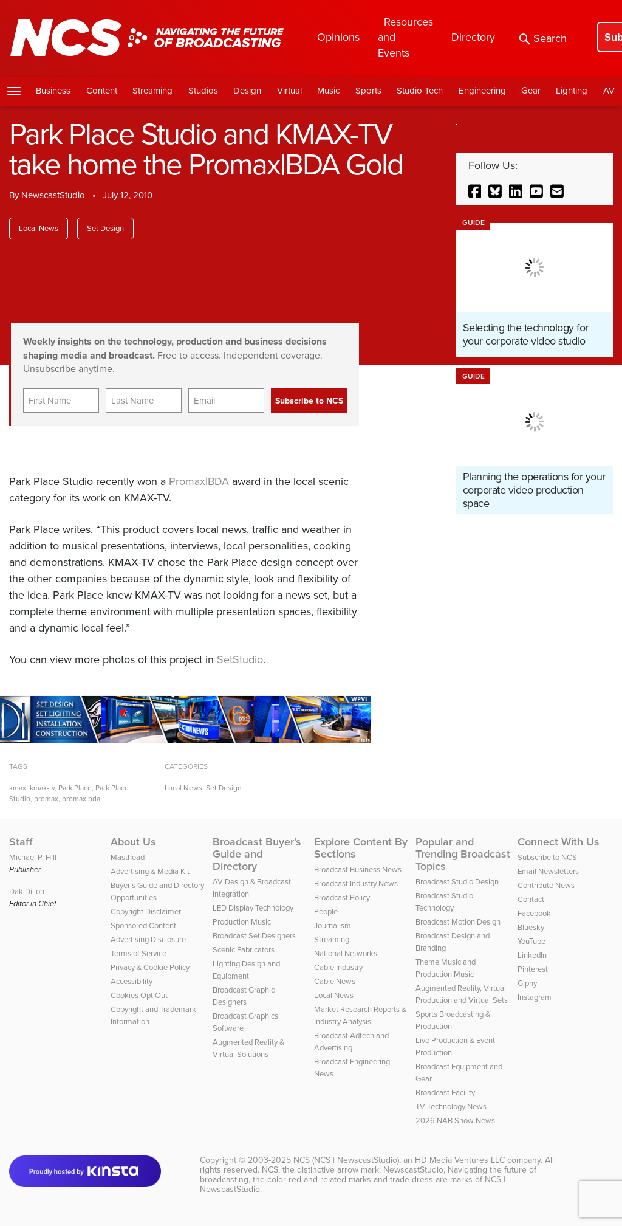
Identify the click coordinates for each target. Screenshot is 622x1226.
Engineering (482, 90)
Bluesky (531, 927)
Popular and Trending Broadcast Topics (462, 854)
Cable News (334, 981)
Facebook (534, 913)
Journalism (332, 925)
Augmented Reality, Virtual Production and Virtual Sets (461, 994)
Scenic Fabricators (244, 950)
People (326, 911)
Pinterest (533, 969)
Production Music (242, 922)
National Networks (345, 953)
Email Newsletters (548, 871)
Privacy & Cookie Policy (150, 967)
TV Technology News (451, 1106)
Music (328, 90)
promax (46, 798)
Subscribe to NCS (547, 857)
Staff (21, 842)
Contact (531, 899)
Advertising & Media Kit (150, 871)
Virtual (289, 90)
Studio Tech (420, 90)
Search (543, 38)
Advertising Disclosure (148, 939)
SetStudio (240, 659)
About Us (133, 842)
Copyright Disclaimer (146, 911)
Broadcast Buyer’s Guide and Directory (257, 854)
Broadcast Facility (445, 1092)
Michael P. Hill (32, 857)
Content (101, 90)
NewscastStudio (53, 195)
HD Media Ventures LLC (460, 1160)
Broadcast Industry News (356, 883)
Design (247, 90)
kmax (17, 787)
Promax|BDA (199, 481)
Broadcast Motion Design (458, 922)
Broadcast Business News (358, 869)
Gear (531, 90)
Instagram (535, 997)
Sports (368, 90)
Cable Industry (338, 967)
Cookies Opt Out (139, 995)
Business (53, 90)
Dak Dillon (26, 891)
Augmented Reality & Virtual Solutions (248, 1048)
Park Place (75, 787)
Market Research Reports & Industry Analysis (360, 1015)
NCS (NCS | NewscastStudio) (346, 1160)
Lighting (571, 90)
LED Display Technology (253, 908)
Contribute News (546, 885)
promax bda (81, 798)
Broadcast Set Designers (254, 936)
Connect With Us (559, 842)
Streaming (152, 90)
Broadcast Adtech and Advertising (351, 1041)
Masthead (128, 857)
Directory (473, 37)
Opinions (338, 37)
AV (609, 90)
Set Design (105, 228)
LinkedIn (532, 955)
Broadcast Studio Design (457, 881)
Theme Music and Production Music (445, 968)
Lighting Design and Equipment (246, 970)
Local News (38, 228)
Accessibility (131, 981)
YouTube (531, 941)
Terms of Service (138, 953)
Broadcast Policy (342, 897)
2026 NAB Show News (455, 1120)
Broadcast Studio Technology (444, 902)
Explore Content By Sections (361, 848)
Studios (203, 90)
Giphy (527, 983)
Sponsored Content (143, 925)
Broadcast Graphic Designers (244, 996)
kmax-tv (42, 787)
